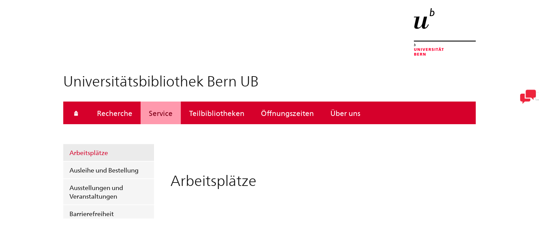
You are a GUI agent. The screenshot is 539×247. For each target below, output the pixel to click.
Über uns (345, 113)
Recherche (114, 113)
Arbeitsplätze (88, 152)
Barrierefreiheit (91, 213)
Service (161, 113)
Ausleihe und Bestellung (104, 170)
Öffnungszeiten (287, 113)
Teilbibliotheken (216, 113)
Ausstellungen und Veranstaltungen (96, 191)
